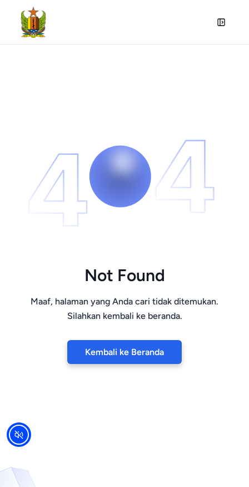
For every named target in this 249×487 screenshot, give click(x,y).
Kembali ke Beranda (124, 352)
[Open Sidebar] (221, 22)
